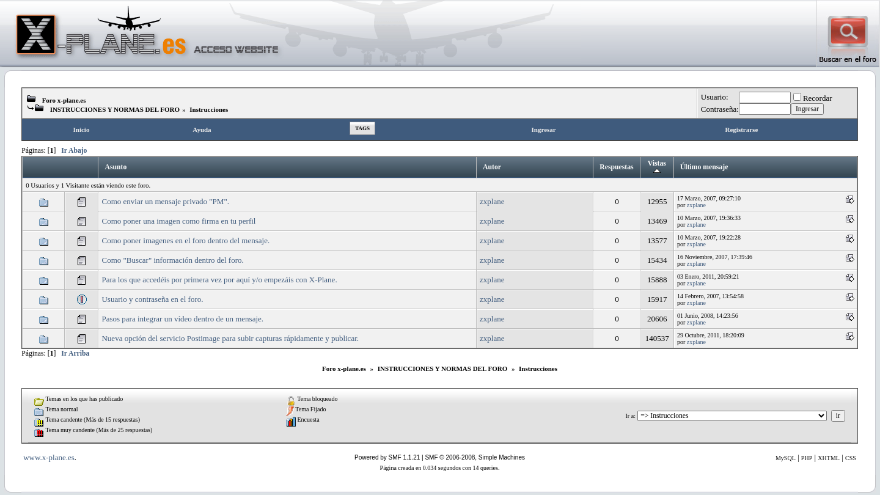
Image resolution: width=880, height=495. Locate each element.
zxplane (492, 201)
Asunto (116, 167)
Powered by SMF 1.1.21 (387, 457)
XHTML (829, 458)
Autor (492, 167)
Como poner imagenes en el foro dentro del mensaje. (185, 240)
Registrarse (741, 129)
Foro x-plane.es (64, 100)
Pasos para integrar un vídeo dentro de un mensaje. (182, 318)
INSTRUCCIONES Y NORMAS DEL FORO (115, 109)
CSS (850, 458)
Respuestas (616, 167)
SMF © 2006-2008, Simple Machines (475, 457)
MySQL (786, 458)
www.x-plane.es (49, 457)
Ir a (630, 416)
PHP (806, 458)
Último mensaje (704, 167)
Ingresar (544, 129)
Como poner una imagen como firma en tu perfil (178, 221)
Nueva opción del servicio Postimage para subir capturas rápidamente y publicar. (230, 338)
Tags (362, 128)
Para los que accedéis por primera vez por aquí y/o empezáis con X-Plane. (219, 279)
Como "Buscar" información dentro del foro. (172, 260)
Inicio (81, 129)
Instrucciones (208, 109)
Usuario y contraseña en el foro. (152, 299)
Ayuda (202, 129)
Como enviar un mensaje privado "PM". (165, 201)
